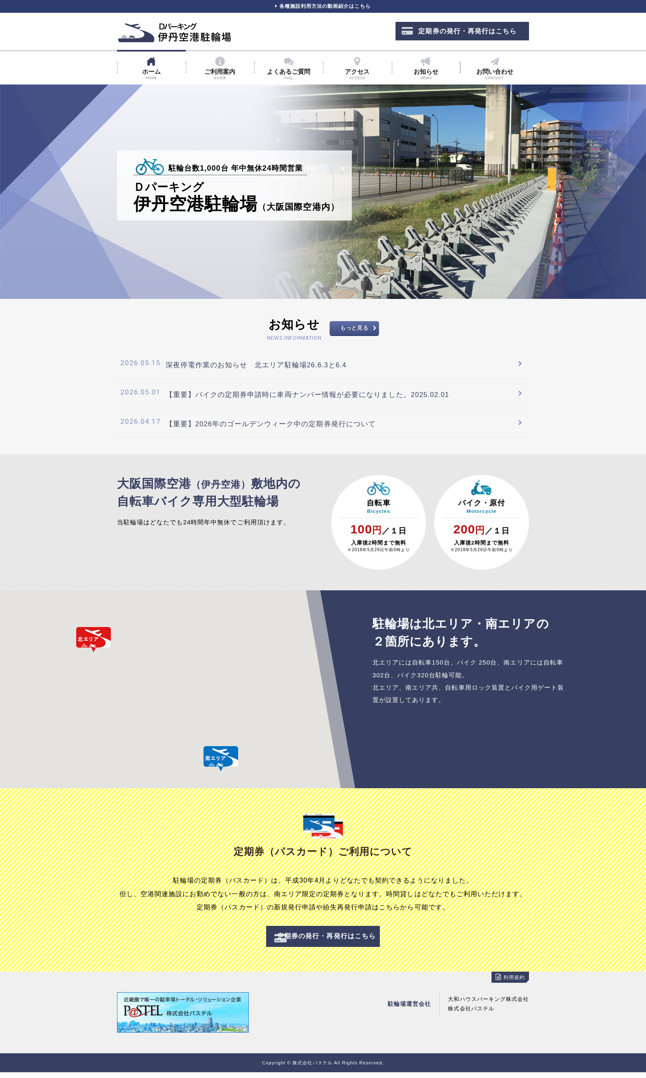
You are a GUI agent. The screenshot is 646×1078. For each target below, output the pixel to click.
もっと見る (354, 332)
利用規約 (509, 983)
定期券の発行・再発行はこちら (459, 35)
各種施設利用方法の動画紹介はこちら (323, 8)
